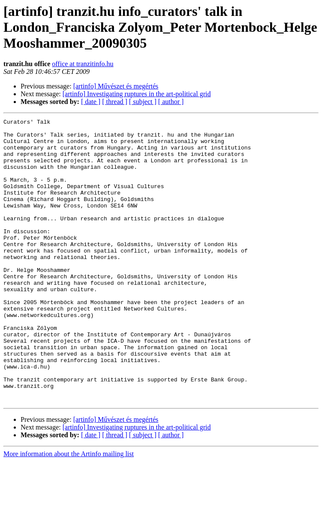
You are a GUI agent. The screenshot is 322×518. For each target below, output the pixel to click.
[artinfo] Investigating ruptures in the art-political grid (137, 94)
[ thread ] (114, 101)
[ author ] (171, 101)
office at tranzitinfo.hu (82, 63)
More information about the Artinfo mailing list (68, 510)
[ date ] (90, 101)
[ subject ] (142, 101)
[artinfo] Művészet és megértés (116, 86)
